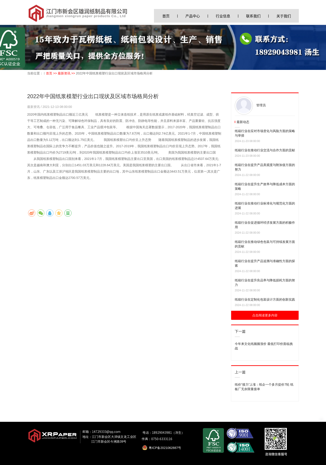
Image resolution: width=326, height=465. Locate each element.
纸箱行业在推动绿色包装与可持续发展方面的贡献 (265, 244)
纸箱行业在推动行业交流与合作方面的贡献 (265, 150)
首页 (166, 16)
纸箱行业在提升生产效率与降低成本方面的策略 (265, 186)
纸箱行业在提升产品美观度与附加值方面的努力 (265, 167)
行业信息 (223, 16)
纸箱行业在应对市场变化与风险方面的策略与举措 (265, 133)
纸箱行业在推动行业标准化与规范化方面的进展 (265, 206)
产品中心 (192, 16)
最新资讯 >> (67, 73)
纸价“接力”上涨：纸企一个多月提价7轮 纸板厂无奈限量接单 (264, 387)
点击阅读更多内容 (265, 315)
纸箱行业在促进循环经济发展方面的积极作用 (265, 225)
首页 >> (52, 73)
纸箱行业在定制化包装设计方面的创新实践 (265, 299)
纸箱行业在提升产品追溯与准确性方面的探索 (265, 263)
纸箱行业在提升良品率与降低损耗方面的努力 (265, 282)
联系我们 (253, 16)
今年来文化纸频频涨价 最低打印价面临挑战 (264, 346)
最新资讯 (34, 107)
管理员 (261, 105)
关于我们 (283, 16)
